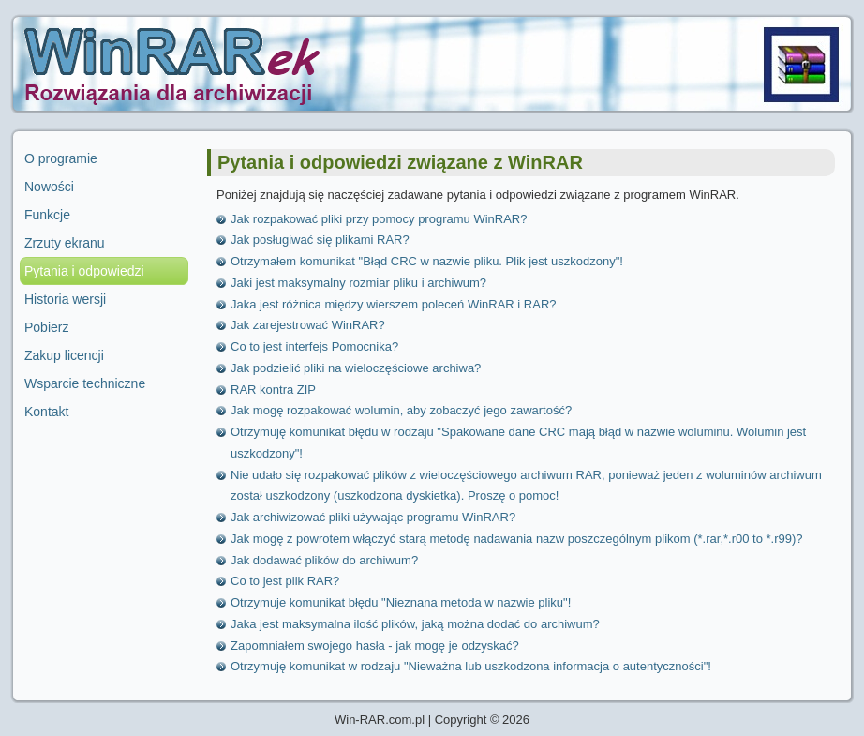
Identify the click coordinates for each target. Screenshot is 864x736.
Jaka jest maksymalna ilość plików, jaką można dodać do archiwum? (415, 624)
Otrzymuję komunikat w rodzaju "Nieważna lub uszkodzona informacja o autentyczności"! (471, 666)
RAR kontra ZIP (273, 390)
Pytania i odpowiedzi (84, 270)
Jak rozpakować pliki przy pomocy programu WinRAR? (379, 219)
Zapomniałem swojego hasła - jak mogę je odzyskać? (375, 645)
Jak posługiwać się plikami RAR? (320, 240)
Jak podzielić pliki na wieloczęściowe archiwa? (356, 368)
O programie (60, 158)
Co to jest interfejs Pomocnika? (314, 346)
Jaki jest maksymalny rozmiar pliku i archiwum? (358, 283)
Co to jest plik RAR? (285, 581)
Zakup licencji (64, 355)
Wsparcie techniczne (84, 383)
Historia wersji (65, 299)
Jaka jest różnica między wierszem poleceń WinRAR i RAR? (394, 304)
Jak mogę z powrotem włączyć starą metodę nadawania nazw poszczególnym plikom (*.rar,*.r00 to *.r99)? (517, 539)
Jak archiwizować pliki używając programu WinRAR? (373, 517)
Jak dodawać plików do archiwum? (324, 560)
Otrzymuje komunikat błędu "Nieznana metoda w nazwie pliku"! (401, 602)
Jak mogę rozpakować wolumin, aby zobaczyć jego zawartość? (401, 410)
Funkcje (47, 214)
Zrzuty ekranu (64, 242)
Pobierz (46, 327)
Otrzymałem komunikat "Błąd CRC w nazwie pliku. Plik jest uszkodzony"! (427, 261)
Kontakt (46, 411)
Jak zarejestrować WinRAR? (308, 325)
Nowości (49, 186)
